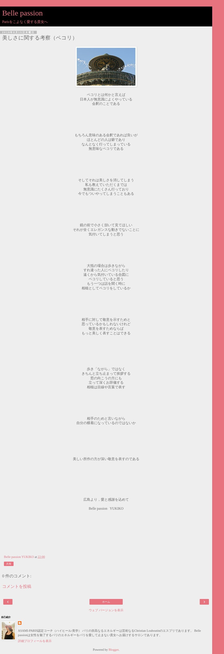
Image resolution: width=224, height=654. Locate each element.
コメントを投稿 (16, 586)
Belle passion (22, 13)
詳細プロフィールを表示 (35, 641)
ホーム (106, 601)
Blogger (113, 649)
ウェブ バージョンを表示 (106, 610)
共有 (8, 563)
